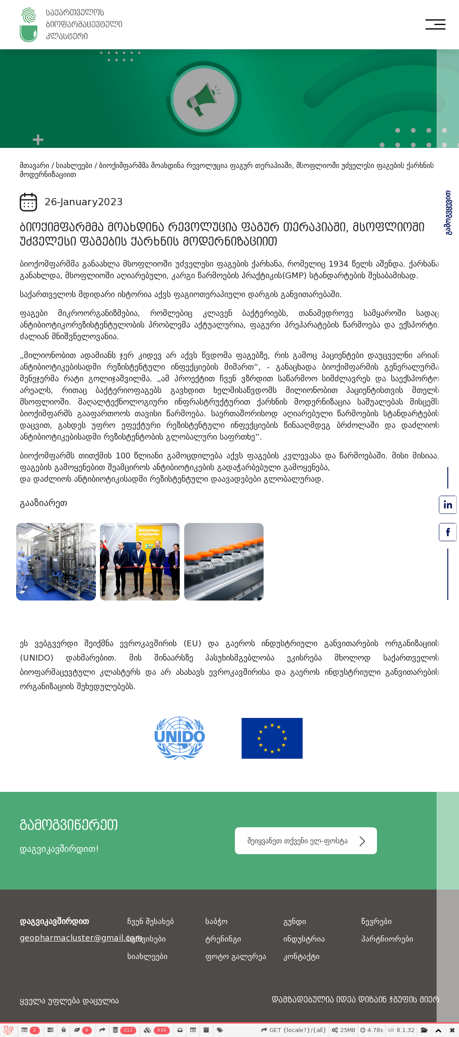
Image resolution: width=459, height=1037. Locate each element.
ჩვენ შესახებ (151, 921)
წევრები (376, 921)
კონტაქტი (302, 956)
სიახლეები (147, 956)
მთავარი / (37, 165)
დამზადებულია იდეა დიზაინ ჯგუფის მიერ (347, 1001)
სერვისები (146, 939)
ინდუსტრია (304, 939)
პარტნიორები (387, 939)
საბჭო (216, 921)
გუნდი (295, 921)
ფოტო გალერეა (236, 956)
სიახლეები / (76, 165)
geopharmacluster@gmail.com (68, 938)
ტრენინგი (223, 939)
